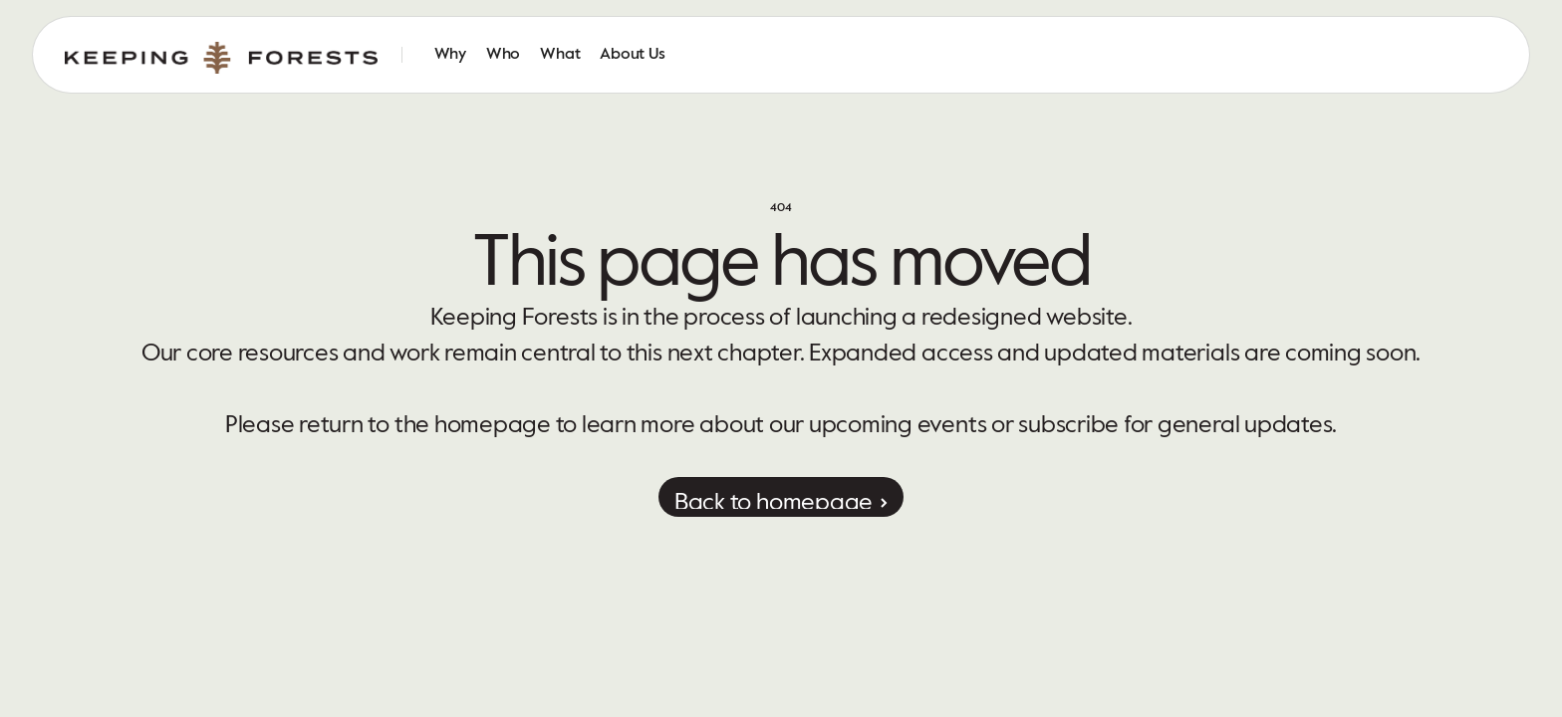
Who (503, 55)
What (560, 55)
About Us (632, 55)
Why (450, 55)
